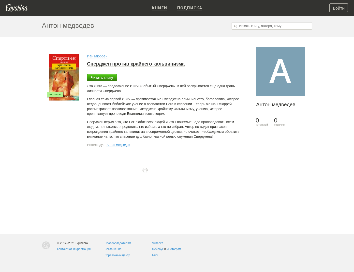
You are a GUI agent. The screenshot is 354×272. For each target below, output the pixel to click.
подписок (279, 122)
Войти (339, 8)
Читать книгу (102, 78)
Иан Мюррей (97, 56)
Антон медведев (118, 145)
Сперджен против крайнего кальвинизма (136, 64)
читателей (262, 122)
